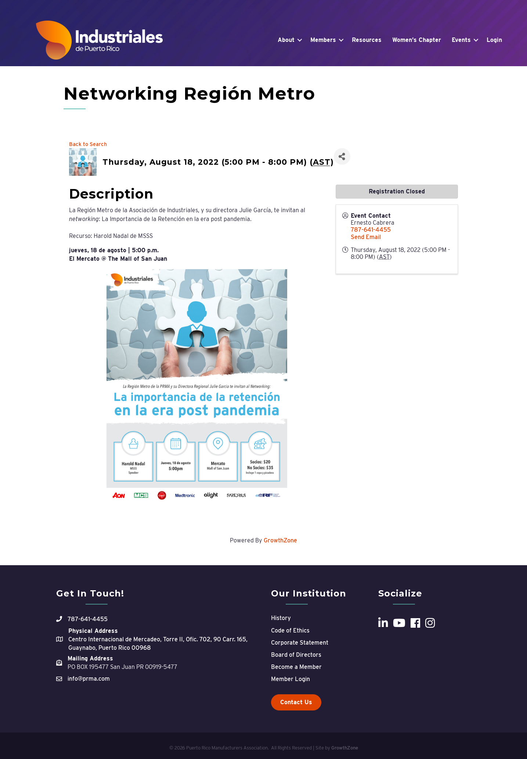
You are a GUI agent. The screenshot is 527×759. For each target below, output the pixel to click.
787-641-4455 (371, 229)
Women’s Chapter (416, 39)
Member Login (290, 679)
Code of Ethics (290, 630)
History (281, 617)
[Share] (342, 156)
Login (494, 39)
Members (323, 39)
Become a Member (296, 666)
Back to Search (88, 144)
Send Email (366, 237)
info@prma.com (89, 678)
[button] (296, 702)
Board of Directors (296, 654)
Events (461, 39)
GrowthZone (280, 540)
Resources (367, 39)
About (286, 39)
